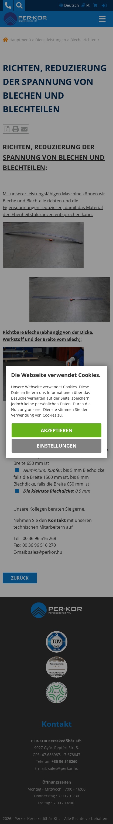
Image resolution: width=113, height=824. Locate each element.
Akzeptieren (57, 430)
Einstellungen (57, 445)
